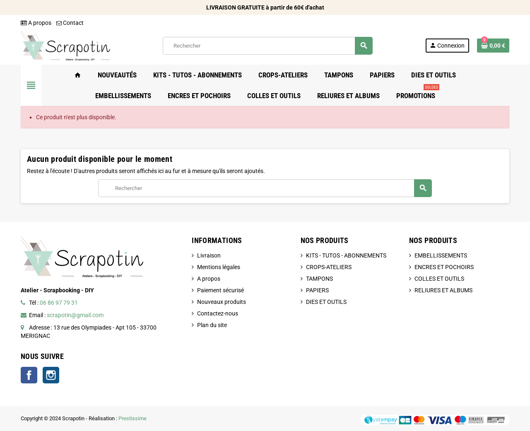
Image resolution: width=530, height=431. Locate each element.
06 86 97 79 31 (59, 302)
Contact (70, 22)
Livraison (209, 255)
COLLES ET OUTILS (439, 278)
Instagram (51, 375)
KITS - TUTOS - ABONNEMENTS (346, 255)
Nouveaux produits (221, 302)
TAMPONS (319, 278)
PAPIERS (317, 290)
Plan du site (212, 325)
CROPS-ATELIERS (329, 267)
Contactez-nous (217, 313)
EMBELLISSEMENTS (440, 255)
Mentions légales (218, 267)
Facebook (29, 375)
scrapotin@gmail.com (75, 315)
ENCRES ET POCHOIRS (444, 267)
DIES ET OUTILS (326, 302)
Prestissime (132, 418)
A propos (36, 22)
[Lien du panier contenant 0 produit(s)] (493, 46)
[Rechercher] (267, 46)
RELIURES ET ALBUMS (443, 290)
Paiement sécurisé (220, 290)
